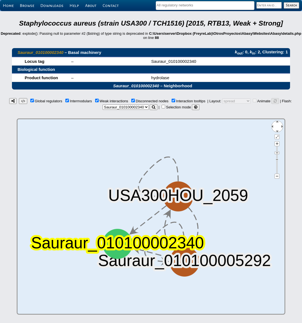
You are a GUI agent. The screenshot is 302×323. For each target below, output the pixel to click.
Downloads (51, 5)
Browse (27, 5)
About (90, 5)
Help (74, 5)
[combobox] (205, 5)
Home (8, 5)
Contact (111, 5)
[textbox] (205, 5)
